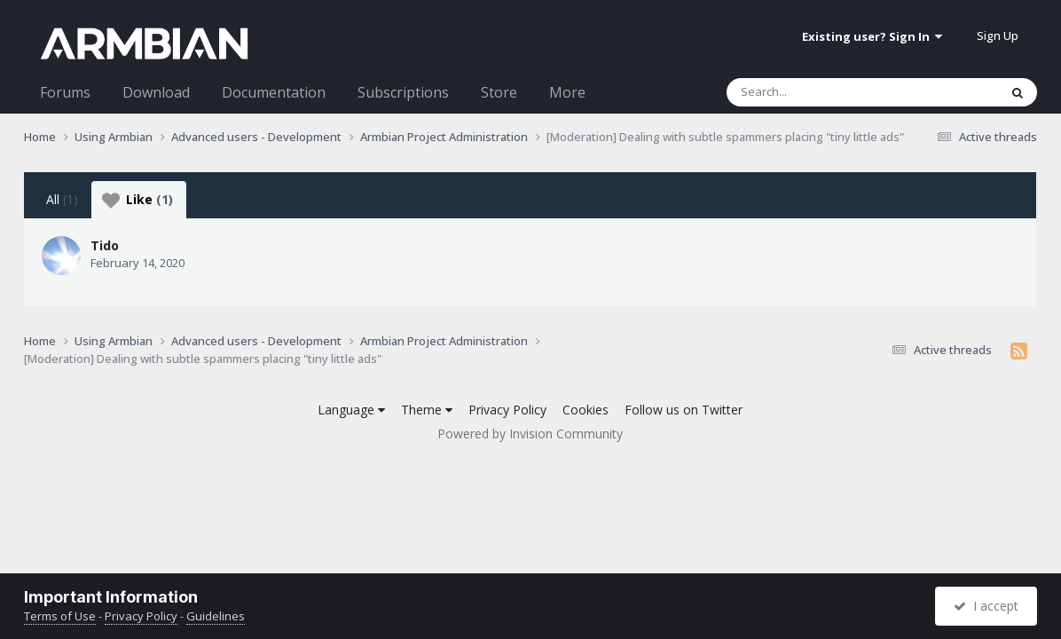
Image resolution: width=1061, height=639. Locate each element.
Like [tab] (137, 200)
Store (499, 92)
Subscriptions (403, 92)
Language (351, 409)
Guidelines (215, 616)
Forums (65, 92)
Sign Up (997, 35)
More (567, 92)
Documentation (274, 92)
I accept (986, 605)
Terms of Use (60, 616)
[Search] (816, 92)
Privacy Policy (507, 409)
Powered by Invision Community (530, 433)
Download (156, 92)
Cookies (585, 409)
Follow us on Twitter (684, 409)
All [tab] (62, 199)
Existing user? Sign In (872, 36)
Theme (426, 409)
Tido (104, 245)
